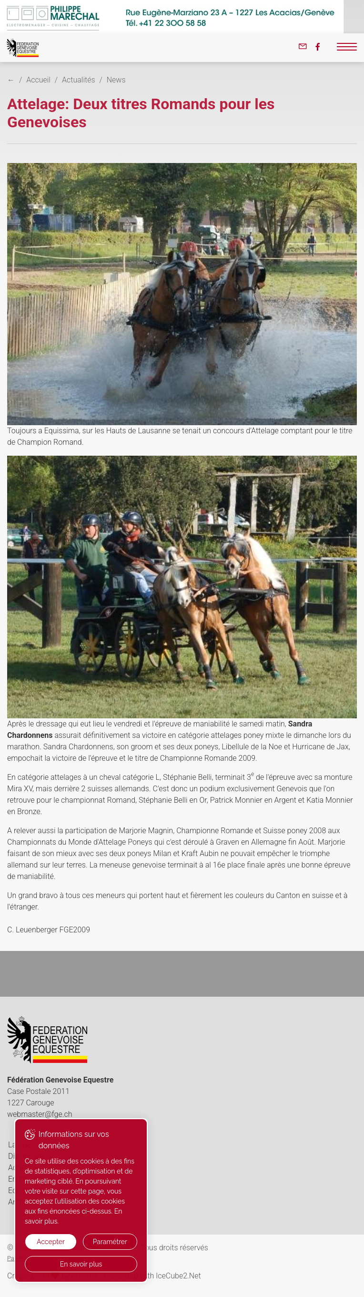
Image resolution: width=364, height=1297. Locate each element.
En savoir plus (81, 1264)
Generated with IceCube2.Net (152, 1275)
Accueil (38, 79)
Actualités (78, 79)
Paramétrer (110, 1242)
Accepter (51, 1242)
